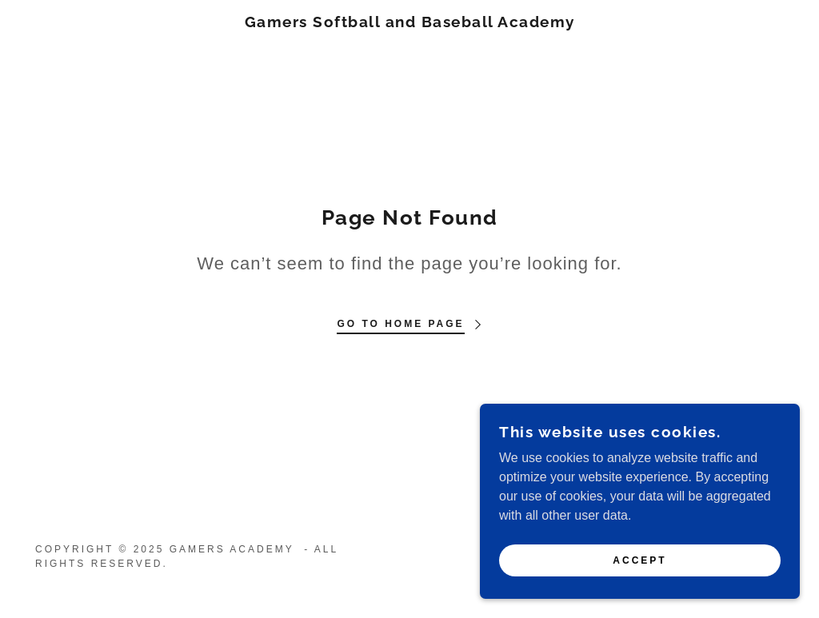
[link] (410, 23)
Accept (639, 593)
